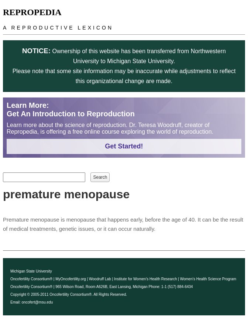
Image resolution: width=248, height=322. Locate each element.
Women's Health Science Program (208, 279)
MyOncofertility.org (70, 279)
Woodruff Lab (100, 279)
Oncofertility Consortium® (31, 279)
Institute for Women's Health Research (145, 279)
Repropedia (32, 12)
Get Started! (124, 146)
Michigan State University (31, 271)
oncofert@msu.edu (37, 302)
